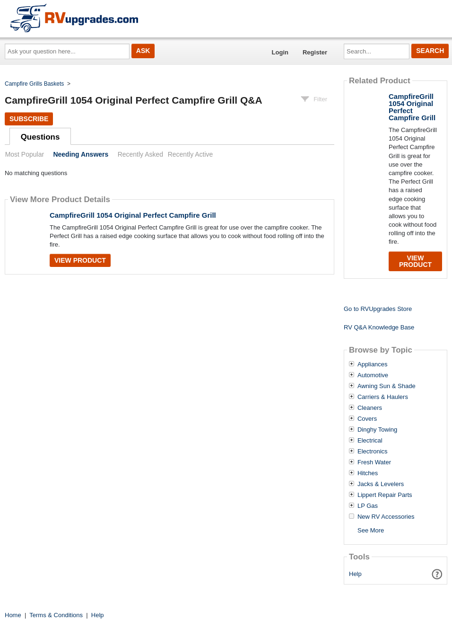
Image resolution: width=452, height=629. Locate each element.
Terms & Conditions (56, 615)
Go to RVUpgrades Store (378, 308)
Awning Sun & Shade (386, 386)
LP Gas (367, 506)
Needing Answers (80, 154)
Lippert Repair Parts (384, 495)
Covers (367, 419)
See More (370, 530)
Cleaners (369, 408)
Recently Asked (140, 154)
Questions (40, 137)
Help (355, 573)
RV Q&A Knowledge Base (379, 327)
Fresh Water (374, 462)
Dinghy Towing (377, 429)
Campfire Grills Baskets (34, 83)
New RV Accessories (385, 517)
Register (315, 52)
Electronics (372, 451)
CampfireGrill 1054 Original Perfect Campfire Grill (133, 215)
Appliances (372, 364)
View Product (80, 260)
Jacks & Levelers (380, 484)
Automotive (372, 375)
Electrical (369, 440)
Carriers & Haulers (382, 397)
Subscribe (28, 119)
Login (280, 52)
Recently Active (190, 154)
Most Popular (24, 154)
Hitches (367, 473)
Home (13, 615)
